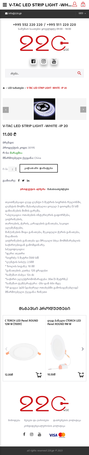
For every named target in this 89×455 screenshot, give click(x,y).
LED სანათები (16, 88)
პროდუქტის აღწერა (32, 189)
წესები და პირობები (36, 420)
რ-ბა (5, 168)
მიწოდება (14, 420)
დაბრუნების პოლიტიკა (67, 420)
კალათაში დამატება (38, 168)
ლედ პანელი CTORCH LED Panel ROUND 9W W (64, 322)
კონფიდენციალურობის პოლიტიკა (44, 426)
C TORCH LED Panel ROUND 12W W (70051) (21, 322)
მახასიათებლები (58, 189)
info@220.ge (15, 13)
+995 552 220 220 (28, 25)
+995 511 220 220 (61, 25)
